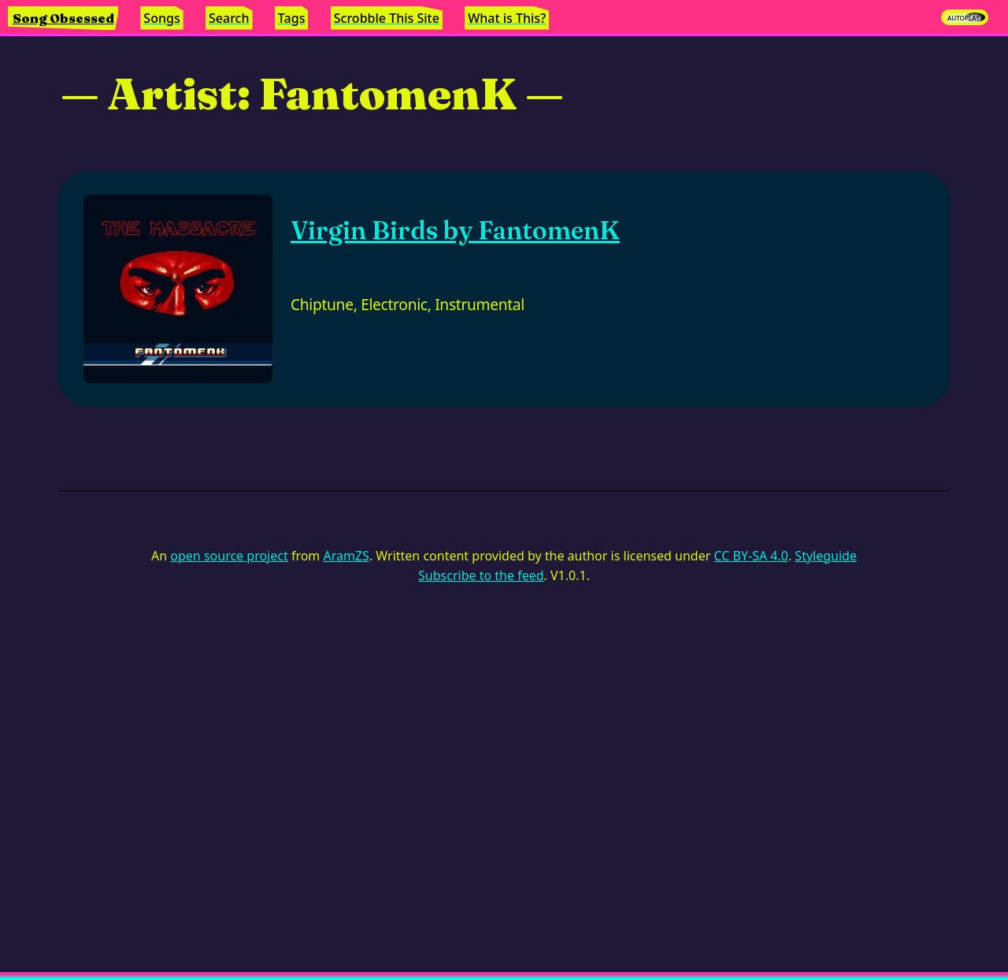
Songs (161, 18)
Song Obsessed (63, 18)
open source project (228, 555)
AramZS (346, 555)
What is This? (507, 18)
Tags (292, 18)
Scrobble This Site (386, 18)
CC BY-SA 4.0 (750, 555)
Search (229, 18)
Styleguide (826, 555)
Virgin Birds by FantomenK (455, 230)
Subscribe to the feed (480, 575)
